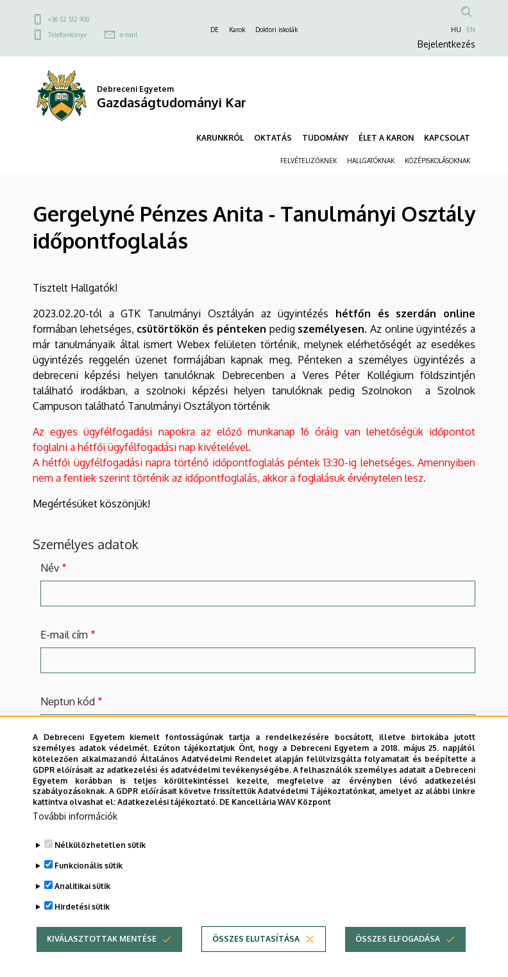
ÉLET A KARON (386, 138)
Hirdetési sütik (82, 906)
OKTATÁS (273, 138)
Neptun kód (67, 701)
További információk (75, 816)
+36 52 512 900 (68, 19)
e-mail (128, 35)
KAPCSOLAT (447, 138)
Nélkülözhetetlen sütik (100, 845)
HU (456, 29)
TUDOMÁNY (325, 138)
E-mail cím (64, 634)
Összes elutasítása (256, 939)
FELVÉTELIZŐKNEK (308, 160)
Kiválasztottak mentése (102, 939)
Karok (237, 29)
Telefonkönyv (67, 35)
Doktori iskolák (276, 29)
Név (49, 567)
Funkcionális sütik (89, 865)
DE (214, 29)
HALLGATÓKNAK (370, 160)
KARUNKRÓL (220, 138)
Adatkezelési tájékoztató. (167, 802)
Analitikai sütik (82, 886)
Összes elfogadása (397, 939)
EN (470, 29)
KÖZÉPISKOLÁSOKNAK (437, 160)
